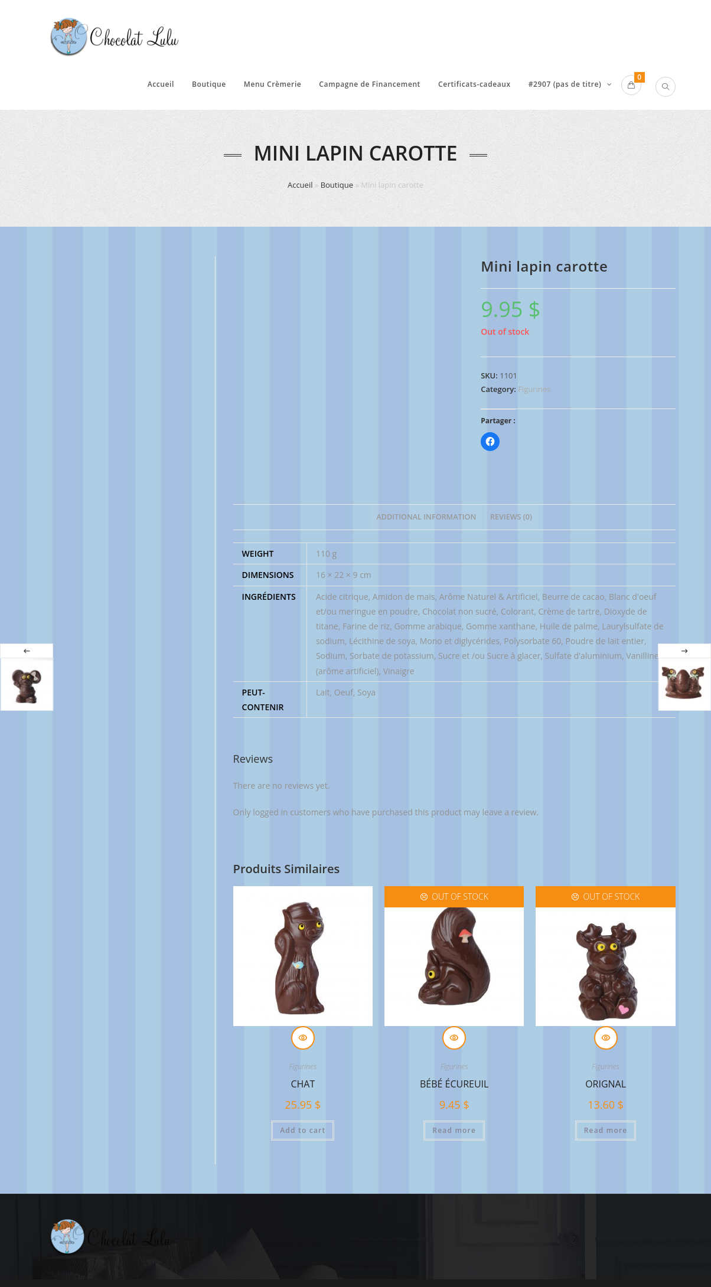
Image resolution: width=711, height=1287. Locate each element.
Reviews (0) (511, 517)
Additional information (426, 517)
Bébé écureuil (454, 1085)
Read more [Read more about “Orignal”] (606, 1131)
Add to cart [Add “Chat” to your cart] (302, 1131)
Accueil (300, 184)
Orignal (605, 1085)
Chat (303, 1085)
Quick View (303, 1039)
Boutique (337, 184)
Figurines (534, 389)
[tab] (426, 518)
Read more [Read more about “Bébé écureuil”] (454, 1131)
